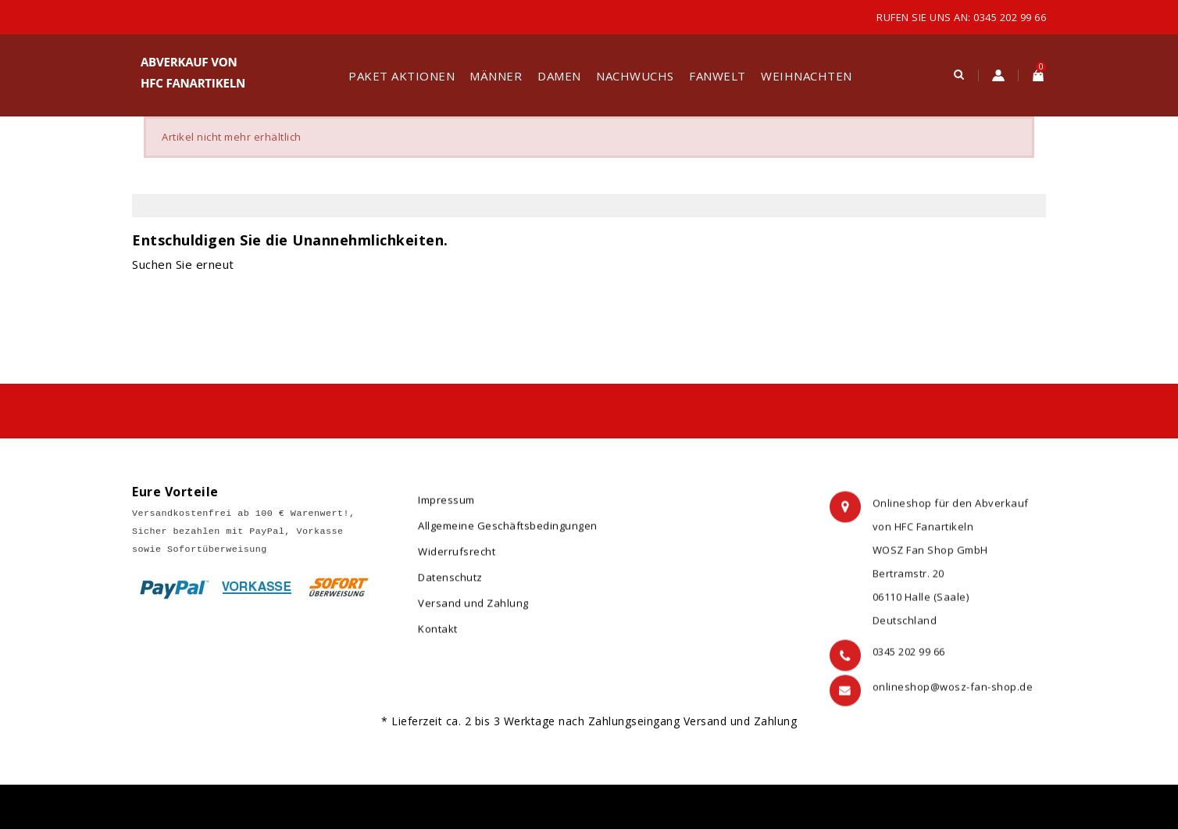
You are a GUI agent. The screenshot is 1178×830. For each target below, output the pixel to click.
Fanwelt (717, 76)
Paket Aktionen (401, 76)
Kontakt (438, 636)
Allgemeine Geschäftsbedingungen (508, 533)
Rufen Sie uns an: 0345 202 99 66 (961, 17)
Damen (559, 76)
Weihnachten (806, 76)
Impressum (446, 507)
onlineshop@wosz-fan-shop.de (953, 699)
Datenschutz (450, 585)
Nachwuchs (635, 76)
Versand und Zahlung (473, 610)
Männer (495, 76)
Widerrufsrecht (456, 559)
